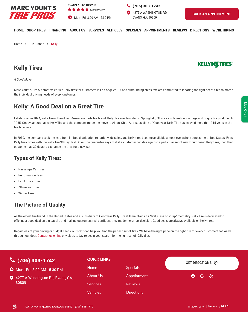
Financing (57, 30)
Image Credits (196, 306)
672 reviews (97, 10)
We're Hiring (223, 30)
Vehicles (114, 30)
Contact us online (49, 236)
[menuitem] (19, 30)
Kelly (54, 44)
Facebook (192, 277)
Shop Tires (36, 30)
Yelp (210, 277)
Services (96, 30)
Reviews (180, 30)
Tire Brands (36, 44)
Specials (133, 30)
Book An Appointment (212, 14)
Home (19, 30)
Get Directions (199, 263)
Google (201, 277)
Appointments (157, 30)
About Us (77, 30)
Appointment (137, 275)
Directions (199, 30)
